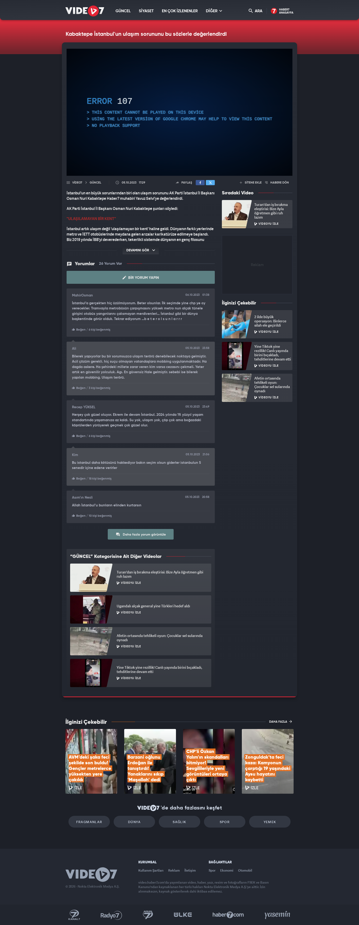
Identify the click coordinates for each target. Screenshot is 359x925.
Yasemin (278, 915)
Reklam (174, 870)
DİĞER (214, 11)
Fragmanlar (89, 822)
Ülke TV (183, 915)
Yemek (270, 822)
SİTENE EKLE (251, 182)
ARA (255, 11)
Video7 (77, 182)
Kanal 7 (74, 915)
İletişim (190, 870)
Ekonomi (226, 870)
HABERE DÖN (277, 182)
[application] (179, 112)
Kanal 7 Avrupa (148, 915)
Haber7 (228, 915)
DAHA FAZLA (280, 721)
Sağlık (179, 822)
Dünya (134, 822)
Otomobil (245, 870)
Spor (225, 822)
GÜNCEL (123, 11)
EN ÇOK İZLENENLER (180, 11)
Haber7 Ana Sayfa (282, 11)
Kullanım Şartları (151, 870)
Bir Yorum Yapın (141, 277)
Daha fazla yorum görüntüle (141, 534)
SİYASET (146, 11)
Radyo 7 (111, 915)
